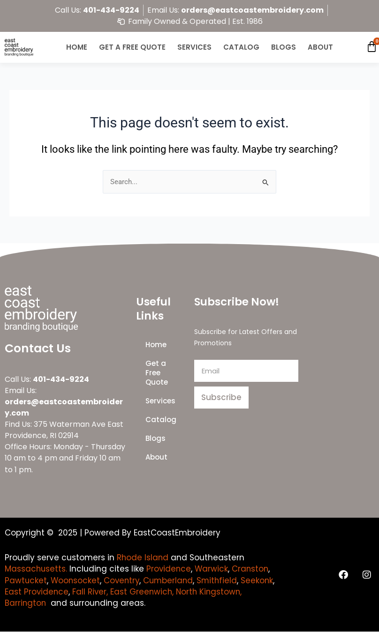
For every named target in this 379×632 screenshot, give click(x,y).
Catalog (241, 47)
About (320, 47)
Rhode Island (143, 557)
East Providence (73, 591)
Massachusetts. (36, 568)
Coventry (123, 580)
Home (76, 47)
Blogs (283, 47)
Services (194, 47)
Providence (170, 568)
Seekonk (21, 591)
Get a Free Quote (132, 47)
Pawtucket (26, 580)
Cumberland (171, 580)
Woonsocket (76, 580)
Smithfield (221, 580)
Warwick (213, 568)
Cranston (253, 568)
